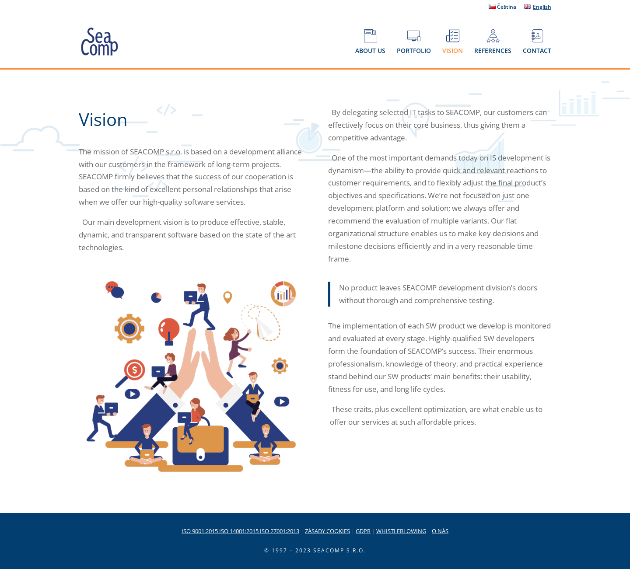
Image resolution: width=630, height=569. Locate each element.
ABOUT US (370, 42)
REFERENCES (492, 42)
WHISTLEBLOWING (401, 531)
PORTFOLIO (414, 42)
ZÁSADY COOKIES (327, 531)
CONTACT (537, 42)
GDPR (363, 531)
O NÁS (440, 531)
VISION (452, 42)
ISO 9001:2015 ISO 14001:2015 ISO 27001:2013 (240, 531)
